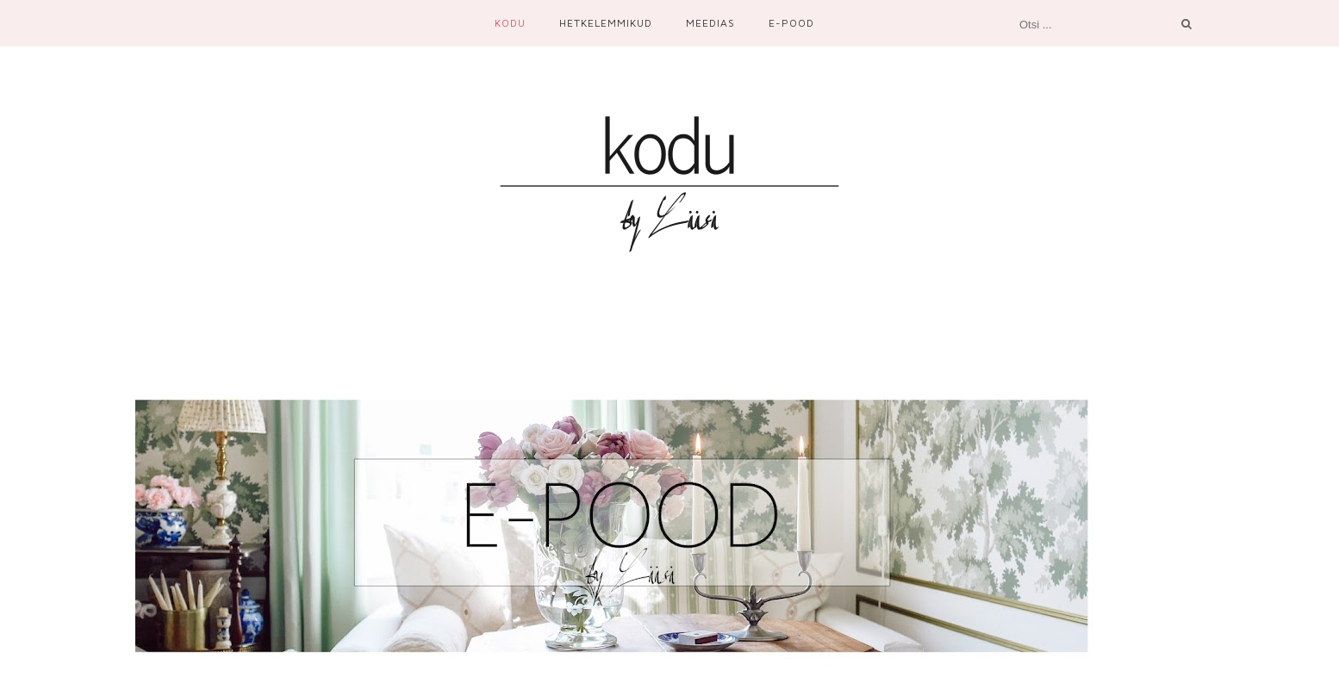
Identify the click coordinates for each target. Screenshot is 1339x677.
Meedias (710, 22)
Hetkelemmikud (605, 22)
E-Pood (791, 22)
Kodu (510, 22)
